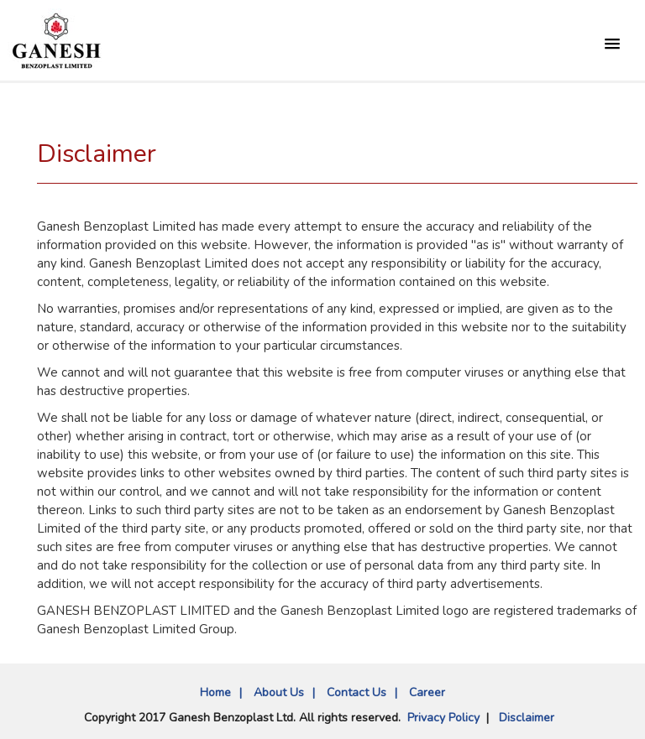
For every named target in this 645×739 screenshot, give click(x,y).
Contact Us (356, 692)
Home (215, 692)
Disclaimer (526, 718)
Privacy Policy (443, 718)
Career (427, 692)
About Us (279, 692)
